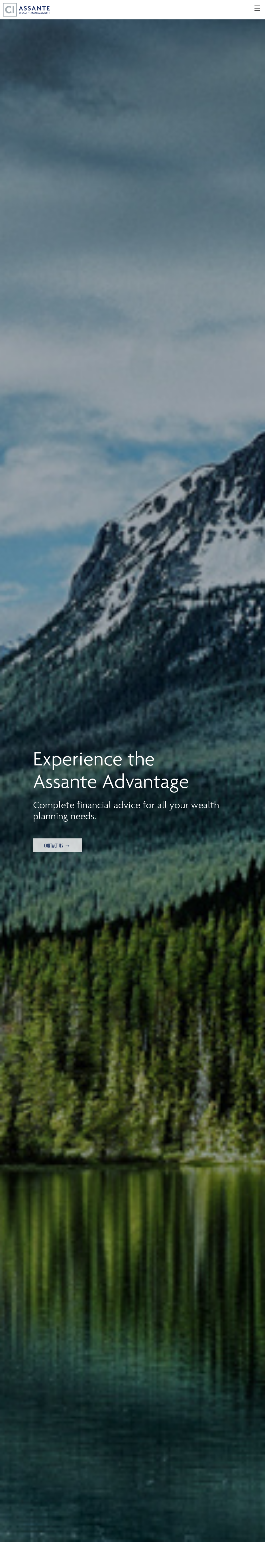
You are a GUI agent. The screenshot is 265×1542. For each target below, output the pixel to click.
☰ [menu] (257, 8)
